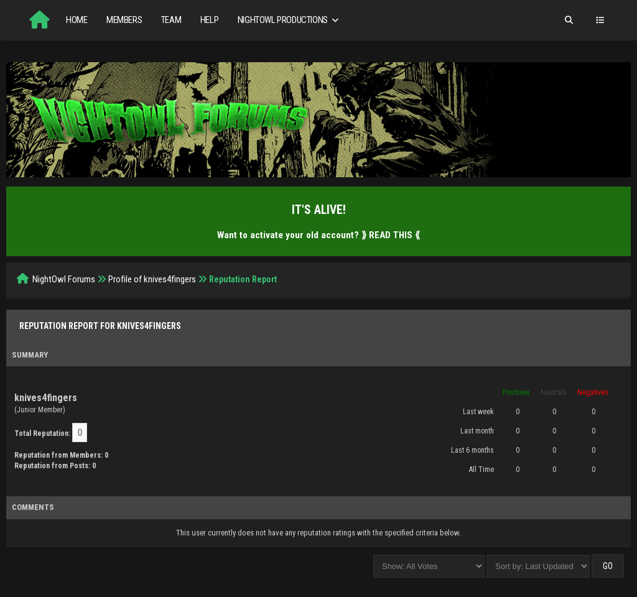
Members (124, 19)
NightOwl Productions (289, 20)
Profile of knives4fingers (152, 279)
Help (209, 19)
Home (76, 19)
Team (171, 19)
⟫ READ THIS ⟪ (390, 235)
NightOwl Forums (63, 279)
